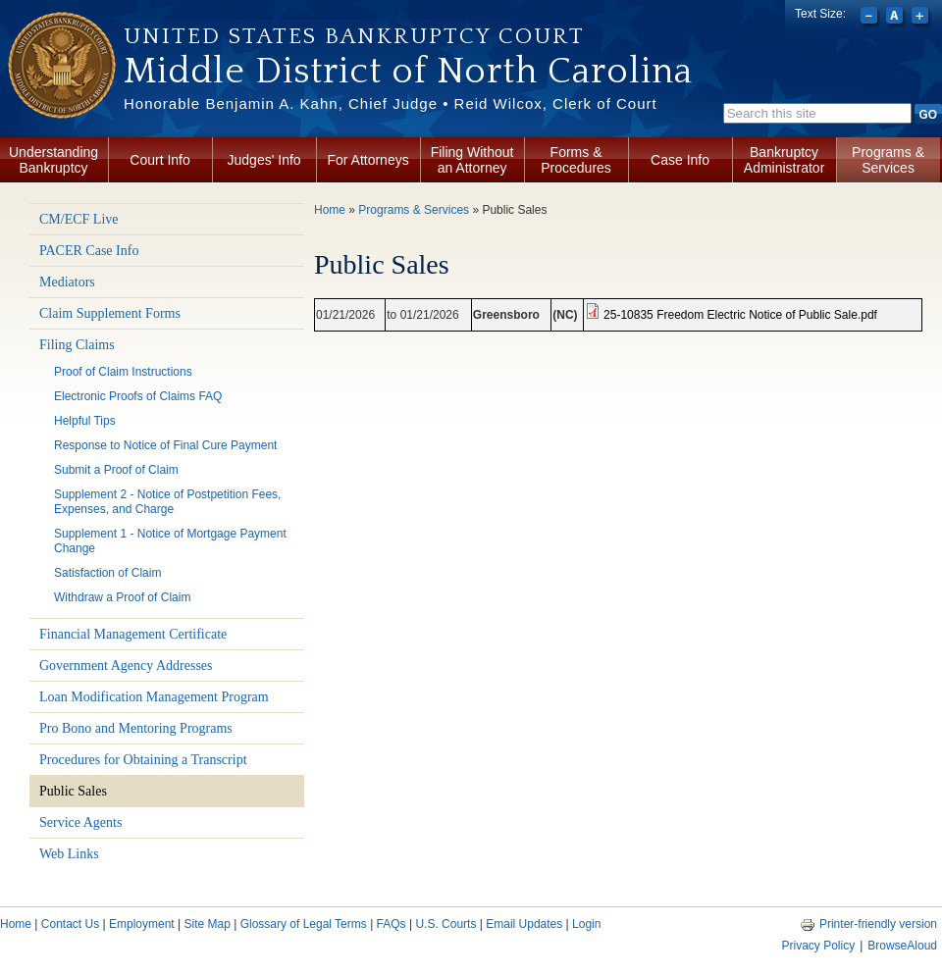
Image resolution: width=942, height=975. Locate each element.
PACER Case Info (88, 250)
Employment (142, 924)
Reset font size (896, 17)
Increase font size (922, 17)
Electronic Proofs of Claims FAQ (138, 396)
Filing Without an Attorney (472, 160)
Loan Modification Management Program (154, 697)
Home (329, 210)
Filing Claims (77, 344)
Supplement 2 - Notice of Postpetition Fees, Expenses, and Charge (167, 502)
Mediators (67, 282)
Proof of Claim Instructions (123, 372)
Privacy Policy (818, 945)
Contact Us (70, 924)
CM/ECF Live (79, 219)
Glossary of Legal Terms (303, 924)
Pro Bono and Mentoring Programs (136, 728)
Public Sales (73, 791)
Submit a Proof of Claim (116, 470)
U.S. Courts (445, 924)
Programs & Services (888, 160)
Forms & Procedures (576, 160)
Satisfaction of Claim (107, 573)
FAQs (391, 924)
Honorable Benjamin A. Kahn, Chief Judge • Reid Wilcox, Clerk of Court (390, 103)
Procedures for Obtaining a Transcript (143, 759)
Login (586, 924)
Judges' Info (264, 160)
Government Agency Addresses (126, 665)
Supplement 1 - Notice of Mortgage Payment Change (170, 541)
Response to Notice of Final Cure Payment (165, 445)
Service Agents (80, 822)
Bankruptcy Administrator (784, 160)
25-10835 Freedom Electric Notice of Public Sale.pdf (740, 315)
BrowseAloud (902, 945)
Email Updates (524, 924)
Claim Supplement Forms (110, 313)
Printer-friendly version (868, 924)
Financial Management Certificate (133, 634)
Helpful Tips (85, 421)
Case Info (680, 160)
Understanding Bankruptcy (53, 160)
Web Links (69, 854)
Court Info (159, 160)
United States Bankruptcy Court (354, 36)
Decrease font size (871, 17)
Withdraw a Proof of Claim (122, 597)
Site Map (206, 924)
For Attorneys (367, 160)
